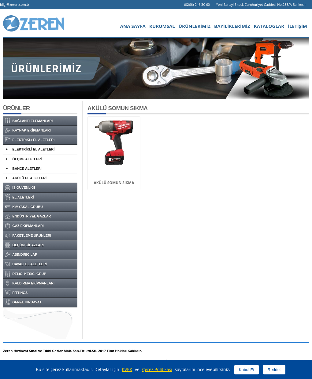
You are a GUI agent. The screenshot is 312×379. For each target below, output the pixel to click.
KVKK (127, 369)
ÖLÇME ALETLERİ (27, 159)
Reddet (274, 369)
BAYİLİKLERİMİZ (232, 26)
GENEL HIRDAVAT (23, 302)
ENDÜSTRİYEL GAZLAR (28, 216)
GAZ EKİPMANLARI (24, 226)
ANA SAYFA (133, 26)
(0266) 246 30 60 (197, 4)
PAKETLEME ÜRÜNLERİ (28, 235)
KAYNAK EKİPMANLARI (28, 130)
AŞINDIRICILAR (21, 254)
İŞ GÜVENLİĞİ (20, 187)
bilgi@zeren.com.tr (14, 4)
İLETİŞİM (297, 26)
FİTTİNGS (16, 293)
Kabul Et (246, 369)
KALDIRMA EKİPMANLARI (29, 283)
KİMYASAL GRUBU (24, 207)
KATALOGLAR (269, 26)
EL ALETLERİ (19, 197)
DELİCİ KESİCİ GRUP (25, 274)
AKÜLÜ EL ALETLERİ (29, 178)
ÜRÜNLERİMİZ (194, 26)
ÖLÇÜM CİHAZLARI (24, 245)
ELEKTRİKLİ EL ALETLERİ (29, 140)
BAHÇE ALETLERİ (27, 168)
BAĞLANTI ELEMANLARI (29, 121)
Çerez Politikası (157, 369)
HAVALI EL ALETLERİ (26, 264)
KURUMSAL (162, 26)
